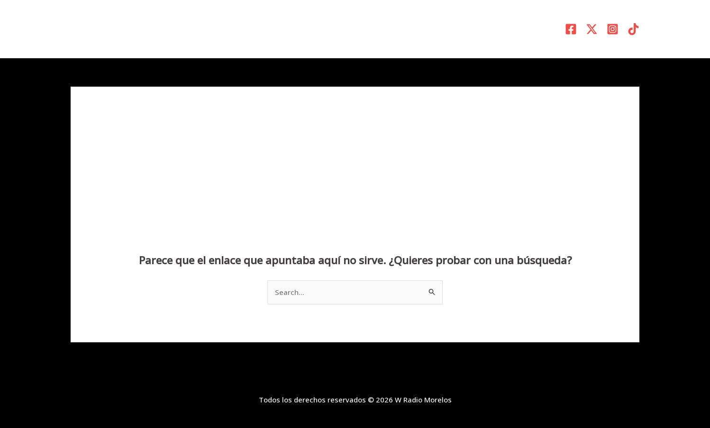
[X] (592, 29)
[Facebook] (571, 29)
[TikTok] (633, 29)
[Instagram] (613, 29)
